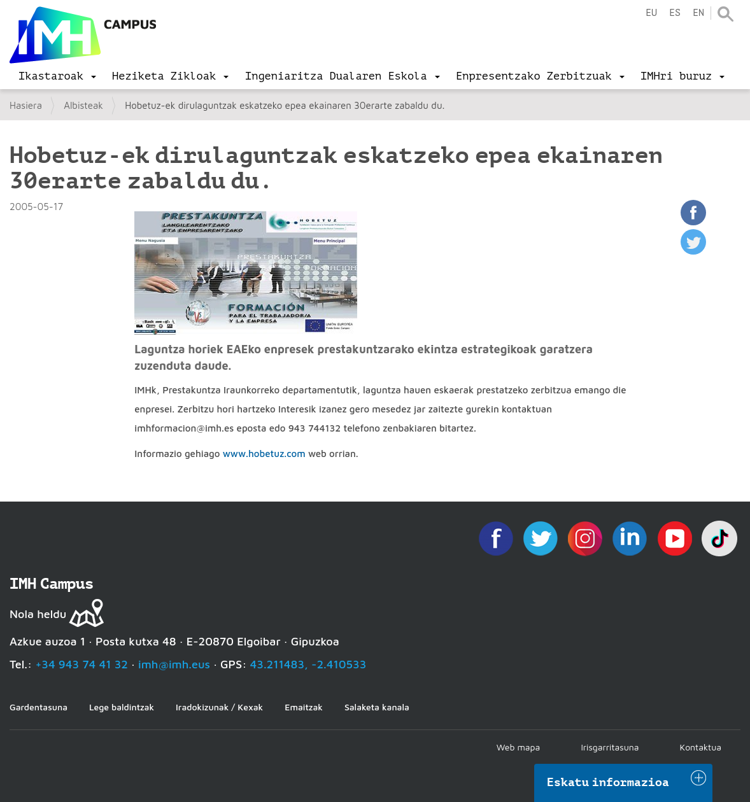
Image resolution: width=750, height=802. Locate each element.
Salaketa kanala (376, 706)
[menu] (57, 76)
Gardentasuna (38, 706)
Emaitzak (304, 706)
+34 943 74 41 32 (81, 664)
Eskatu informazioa (608, 782)
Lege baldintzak (121, 706)
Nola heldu (38, 614)
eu (651, 13)
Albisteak (83, 105)
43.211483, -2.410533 (308, 664)
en (698, 13)
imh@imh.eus (174, 664)
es (675, 13)
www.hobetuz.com (264, 453)
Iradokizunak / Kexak (219, 706)
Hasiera (26, 105)
